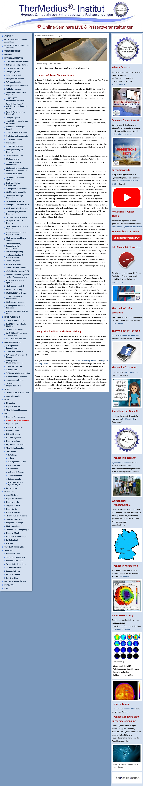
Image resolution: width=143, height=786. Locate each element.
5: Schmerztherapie (14, 75)
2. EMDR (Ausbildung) (15, 320)
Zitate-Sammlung (13, 526)
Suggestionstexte (13, 396)
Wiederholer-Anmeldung (16, 564)
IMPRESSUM (9, 585)
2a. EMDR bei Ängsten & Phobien (16, 325)
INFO (6, 413)
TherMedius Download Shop (17, 393)
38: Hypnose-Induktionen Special (16, 239)
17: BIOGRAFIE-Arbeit (14, 146)
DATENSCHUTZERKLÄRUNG (15, 581)
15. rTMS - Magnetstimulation (13, 384)
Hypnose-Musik (12, 502)
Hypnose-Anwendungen (15, 417)
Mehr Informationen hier (123, 134)
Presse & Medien (13, 574)
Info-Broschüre (12, 578)
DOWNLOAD (9, 492)
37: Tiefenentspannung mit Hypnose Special (17, 233)
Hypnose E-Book (12, 533)
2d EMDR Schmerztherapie (16, 339)
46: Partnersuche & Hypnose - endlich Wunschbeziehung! (18, 275)
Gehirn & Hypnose (13, 437)
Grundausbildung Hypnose (87, 361)
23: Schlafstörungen (14, 174)
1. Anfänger (12, 455)
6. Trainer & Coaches (16, 472)
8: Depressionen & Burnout (17, 85)
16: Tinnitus (11, 143)
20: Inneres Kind (12, 159)
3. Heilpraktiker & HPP (17, 462)
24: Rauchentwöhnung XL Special (16, 178)
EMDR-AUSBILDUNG (12, 317)
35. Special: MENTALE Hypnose (14, 222)
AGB (6, 588)
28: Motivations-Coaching (16, 192)
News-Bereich (117, 282)
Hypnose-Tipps (12, 424)
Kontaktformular (118, 84)
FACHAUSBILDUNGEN (12, 342)
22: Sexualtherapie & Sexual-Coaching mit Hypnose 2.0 (17, 169)
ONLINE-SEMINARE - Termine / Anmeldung (16, 40)
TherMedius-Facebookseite (128, 335)
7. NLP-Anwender (15, 475)
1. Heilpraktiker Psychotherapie (12, 347)
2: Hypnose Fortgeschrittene (17, 65)
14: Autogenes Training (15, 380)
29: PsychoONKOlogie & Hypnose (15, 196)
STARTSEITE (8, 36)
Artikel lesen (124, 576)
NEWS (6, 399)
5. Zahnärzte (13, 469)
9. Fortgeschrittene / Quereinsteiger (16, 483)
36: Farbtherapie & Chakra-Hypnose (17, 227)
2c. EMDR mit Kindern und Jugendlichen (16, 334)
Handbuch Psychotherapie (16, 536)
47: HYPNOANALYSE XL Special (15, 281)
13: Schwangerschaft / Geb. (17, 132)
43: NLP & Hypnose (13, 264)
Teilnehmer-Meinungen (15, 557)
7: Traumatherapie (13, 82)
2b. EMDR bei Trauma (14, 329)
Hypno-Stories (12, 509)
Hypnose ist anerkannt (121, 462)
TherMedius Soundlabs (15, 448)
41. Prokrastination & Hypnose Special (14, 256)
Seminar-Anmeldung (14, 561)
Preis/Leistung (12, 488)
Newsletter (10, 403)
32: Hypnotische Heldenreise (17, 208)
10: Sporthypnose (13, 117)
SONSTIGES (8, 550)
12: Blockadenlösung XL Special (15, 128)
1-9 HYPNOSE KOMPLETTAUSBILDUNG (15, 99)
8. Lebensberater (14, 479)
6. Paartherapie (12, 370)
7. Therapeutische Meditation (18, 373)
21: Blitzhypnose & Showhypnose (13, 163)
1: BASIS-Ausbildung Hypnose (17, 61)
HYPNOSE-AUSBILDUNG (13, 58)
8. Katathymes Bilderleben (16, 376)
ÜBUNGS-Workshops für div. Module (17, 312)
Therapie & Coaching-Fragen (17, 529)
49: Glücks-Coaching (14, 289)
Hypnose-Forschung (14, 427)
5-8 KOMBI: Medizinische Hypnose (16, 93)
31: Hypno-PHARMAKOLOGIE (17, 205)
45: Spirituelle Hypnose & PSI (17, 271)
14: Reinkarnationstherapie (17, 136)
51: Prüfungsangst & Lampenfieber (14, 297)
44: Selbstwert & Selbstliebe (17, 268)
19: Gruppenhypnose (14, 155)
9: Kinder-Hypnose (13, 89)
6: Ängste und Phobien (15, 79)
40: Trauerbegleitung (14, 251)
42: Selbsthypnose (13, 261)
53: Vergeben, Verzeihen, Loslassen (16, 306)
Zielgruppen (11, 451)
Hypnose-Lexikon (13, 441)
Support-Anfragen (13, 571)
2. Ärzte (11, 458)
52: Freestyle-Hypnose (15, 302)
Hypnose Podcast (13, 406)
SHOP (6, 389)
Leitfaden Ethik (12, 540)
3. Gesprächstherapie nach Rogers (16, 356)
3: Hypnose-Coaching (14, 68)
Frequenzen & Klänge (14, 523)
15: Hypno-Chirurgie (14, 139)
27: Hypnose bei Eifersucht (16, 189)
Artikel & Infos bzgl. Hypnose (17, 420)
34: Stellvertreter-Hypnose (16, 217)
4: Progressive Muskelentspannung (14, 361)
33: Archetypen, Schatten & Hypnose (17, 212)
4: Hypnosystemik (13, 72)
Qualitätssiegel (12, 495)
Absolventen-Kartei (13, 567)
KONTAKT (8, 54)
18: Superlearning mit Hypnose (14, 151)
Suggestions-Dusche (14, 519)
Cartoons (9, 543)
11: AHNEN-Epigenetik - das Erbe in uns (17, 122)
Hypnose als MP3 (13, 512)
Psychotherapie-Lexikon (15, 444)
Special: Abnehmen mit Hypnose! (15, 113)
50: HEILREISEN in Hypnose (17, 293)
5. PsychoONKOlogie (14, 366)
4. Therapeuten (14, 465)
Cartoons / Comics (131, 372)
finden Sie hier (117, 323)
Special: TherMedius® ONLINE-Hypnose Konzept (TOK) (16, 106)
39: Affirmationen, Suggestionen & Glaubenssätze (13, 246)
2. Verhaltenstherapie (14, 351)
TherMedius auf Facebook (16, 410)
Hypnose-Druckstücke (14, 498)
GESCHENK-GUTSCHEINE (14, 547)
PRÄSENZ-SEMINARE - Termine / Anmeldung (17, 46)
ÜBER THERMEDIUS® (12, 51)
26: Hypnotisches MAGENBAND (13, 184)
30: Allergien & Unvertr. (15, 201)
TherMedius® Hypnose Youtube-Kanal (127, 227)
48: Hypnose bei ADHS (15, 286)
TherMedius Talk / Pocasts (16, 516)
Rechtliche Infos (12, 431)
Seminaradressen (13, 554)
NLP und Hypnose (13, 434)
